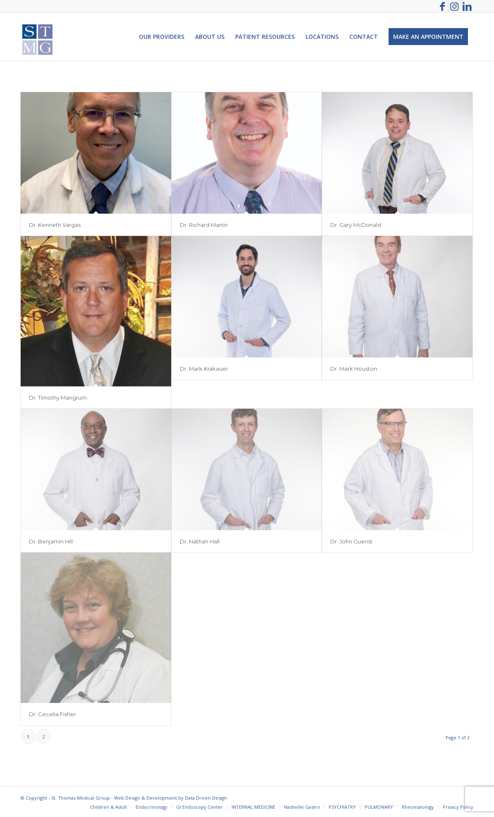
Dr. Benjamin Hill (51, 541)
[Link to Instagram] (455, 6)
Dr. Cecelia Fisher (52, 714)
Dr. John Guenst (351, 541)
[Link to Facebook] (442, 6)
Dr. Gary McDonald (355, 225)
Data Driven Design (206, 798)
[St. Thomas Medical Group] (37, 37)
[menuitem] (162, 37)
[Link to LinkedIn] (467, 6)
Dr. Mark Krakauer (204, 368)
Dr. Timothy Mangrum (58, 397)
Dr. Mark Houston (353, 368)
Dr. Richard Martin (204, 225)
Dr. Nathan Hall (200, 541)
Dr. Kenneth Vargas (55, 225)
